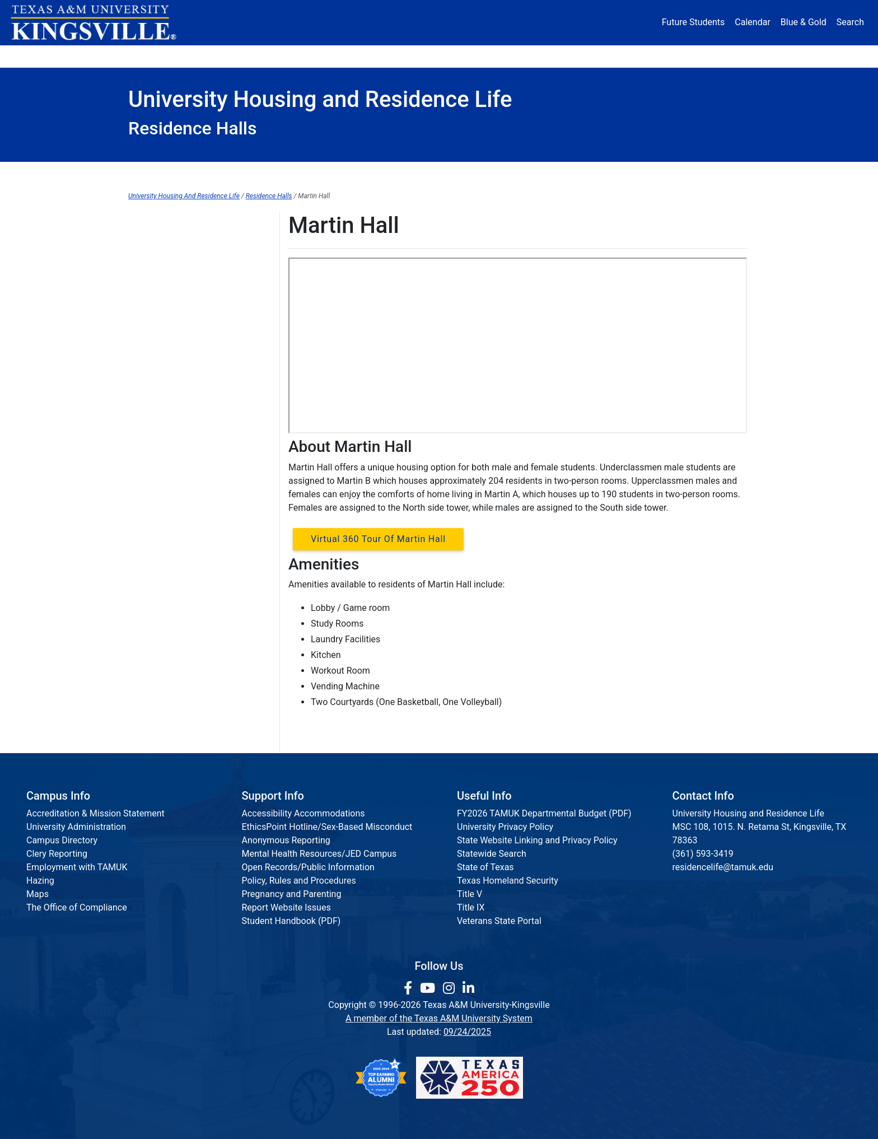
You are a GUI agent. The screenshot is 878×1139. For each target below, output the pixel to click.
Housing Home (183, 173)
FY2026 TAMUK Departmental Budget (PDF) (544, 813)
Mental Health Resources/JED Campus (319, 853)
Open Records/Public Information (308, 867)
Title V (469, 894)
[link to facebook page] (409, 988)
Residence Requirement (606, 173)
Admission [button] (238, 55)
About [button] (160, 55)
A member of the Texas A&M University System (439, 1018)
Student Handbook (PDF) (291, 921)
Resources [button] (493, 55)
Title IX (471, 907)
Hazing (40, 880)
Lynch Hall (148, 269)
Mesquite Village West (172, 315)
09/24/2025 (467, 1031)
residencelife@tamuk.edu (723, 867)
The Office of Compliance (76, 907)
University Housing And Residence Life (184, 196)
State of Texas (485, 867)
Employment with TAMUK (77, 867)
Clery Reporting (56, 853)
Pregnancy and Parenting (292, 894)
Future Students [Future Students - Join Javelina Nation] (693, 22)
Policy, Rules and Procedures (299, 880)
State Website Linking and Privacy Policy (537, 840)
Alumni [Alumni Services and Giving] (574, 55)
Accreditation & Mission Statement (95, 813)
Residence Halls (475, 173)
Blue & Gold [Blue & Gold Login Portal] (803, 22)
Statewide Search (491, 853)
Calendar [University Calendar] (752, 22)
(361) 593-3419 (703, 853)
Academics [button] (328, 55)
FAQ (383, 173)
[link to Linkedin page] (468, 988)
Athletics (645, 55)
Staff (714, 173)
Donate (716, 55)
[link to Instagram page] (450, 988)
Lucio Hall (147, 246)
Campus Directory (61, 840)
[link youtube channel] (429, 988)
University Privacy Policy (505, 826)
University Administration (76, 826)
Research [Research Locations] (414, 55)
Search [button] (850, 22)
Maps (37, 894)
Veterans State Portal (499, 921)
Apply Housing (294, 173)
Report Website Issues (286, 907)
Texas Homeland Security (507, 880)
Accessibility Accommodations (303, 813)
